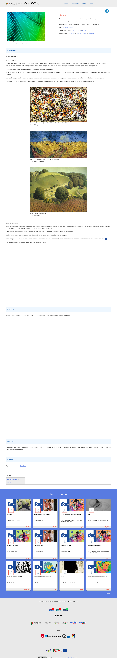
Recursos (66, 3)
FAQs (55, 601)
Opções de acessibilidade (62, 601)
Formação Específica (81, 33)
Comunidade (75, 3)
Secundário (72, 33)
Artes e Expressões (68, 27)
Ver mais (107, 593)
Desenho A (91, 33)
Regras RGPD (50, 601)
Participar (70, 601)
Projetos (84, 3)
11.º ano (79, 30)
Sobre (40, 601)
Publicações (75, 601)
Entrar (91, 3)
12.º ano (84, 30)
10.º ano (74, 30)
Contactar (44, 601)
